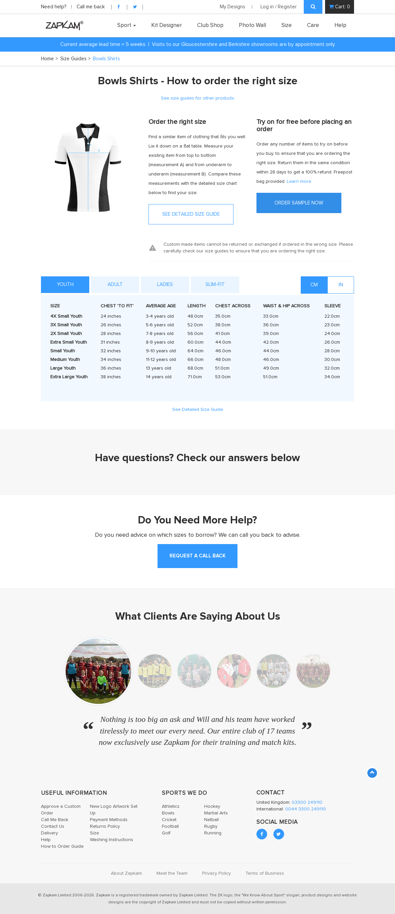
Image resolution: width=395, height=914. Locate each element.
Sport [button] (126, 25)
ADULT (115, 284)
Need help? (54, 7)
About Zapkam (126, 873)
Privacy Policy (216, 873)
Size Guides (75, 59)
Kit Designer (166, 25)
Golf (166, 833)
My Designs (232, 7)
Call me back (91, 7)
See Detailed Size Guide (197, 409)
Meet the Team (172, 873)
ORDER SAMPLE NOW (298, 203)
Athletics (171, 806)
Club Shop (210, 25)
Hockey (212, 806)
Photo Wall (252, 25)
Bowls (168, 813)
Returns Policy (105, 826)
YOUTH (65, 284)
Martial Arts (216, 813)
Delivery (49, 833)
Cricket (169, 819)
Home (49, 59)
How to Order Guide (62, 846)
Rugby (210, 826)
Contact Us (52, 826)
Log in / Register (278, 7)
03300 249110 (307, 802)
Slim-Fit (215, 284)
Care (313, 25)
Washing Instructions (111, 839)
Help (340, 25)
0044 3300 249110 (305, 809)
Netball (211, 819)
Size (286, 25)
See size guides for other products (197, 98)
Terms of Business (264, 873)
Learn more (299, 181)
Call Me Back (54, 819)
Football (170, 826)
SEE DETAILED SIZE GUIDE (191, 214)
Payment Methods (109, 819)
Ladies (165, 284)
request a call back (197, 555)
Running (212, 833)
